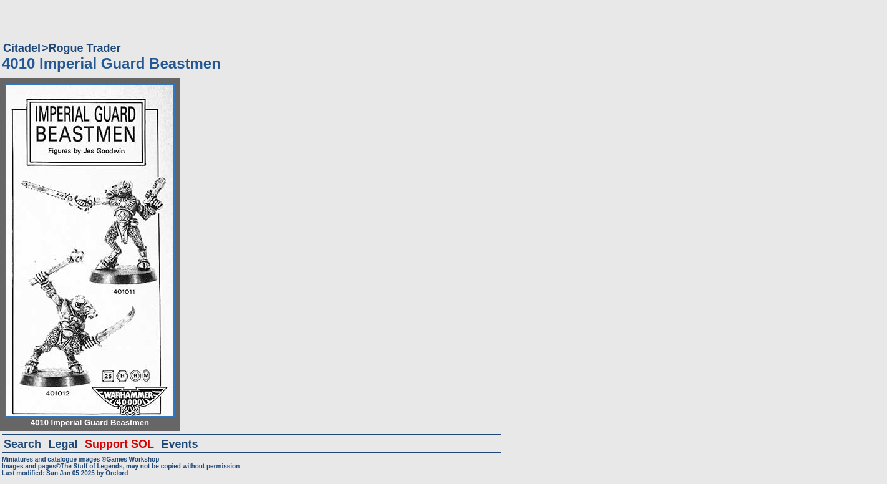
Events (179, 444)
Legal (63, 444)
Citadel (22, 48)
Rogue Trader (85, 48)
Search (22, 444)
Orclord (116, 473)
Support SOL (119, 444)
